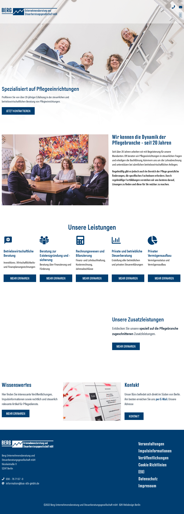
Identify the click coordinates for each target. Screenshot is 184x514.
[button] (180, 15)
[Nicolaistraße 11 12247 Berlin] (95, 468)
